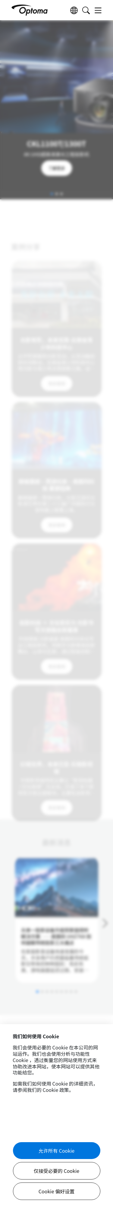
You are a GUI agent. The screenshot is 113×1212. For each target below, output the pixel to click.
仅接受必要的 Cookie (56, 1170)
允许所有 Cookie (56, 1150)
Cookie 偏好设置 (56, 1191)
